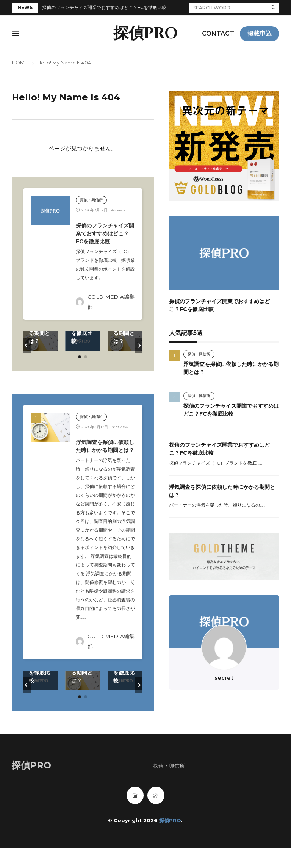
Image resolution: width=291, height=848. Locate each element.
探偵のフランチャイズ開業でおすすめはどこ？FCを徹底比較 (104, 7)
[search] (273, 8)
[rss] (155, 795)
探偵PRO (145, 33)
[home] (135, 795)
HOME (20, 62)
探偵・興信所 (91, 199)
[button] (27, 345)
